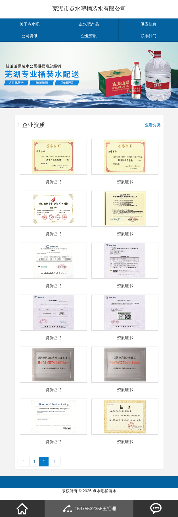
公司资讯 (29, 36)
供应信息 (148, 24)
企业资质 (89, 36)
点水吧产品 (89, 24)
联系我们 (148, 36)
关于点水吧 (29, 24)
